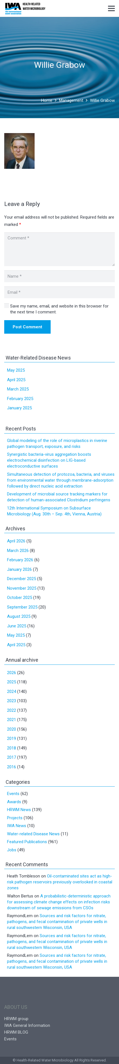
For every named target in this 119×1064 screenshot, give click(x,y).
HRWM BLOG (16, 1032)
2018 (11, 748)
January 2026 (19, 569)
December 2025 (21, 578)
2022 (11, 710)
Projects (15, 817)
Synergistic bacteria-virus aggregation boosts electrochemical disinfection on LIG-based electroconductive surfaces (49, 460)
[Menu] (111, 8)
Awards (14, 801)
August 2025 (18, 616)
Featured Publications (27, 841)
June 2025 (16, 625)
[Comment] (59, 249)
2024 (11, 691)
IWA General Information (27, 1025)
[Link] (25, 8)
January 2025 (19, 407)
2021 (11, 719)
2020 (11, 729)
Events (13, 793)
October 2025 (19, 597)
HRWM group (16, 1018)
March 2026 (18, 550)
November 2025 (21, 588)
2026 (11, 672)
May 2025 (16, 370)
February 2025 (20, 398)
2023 (11, 700)
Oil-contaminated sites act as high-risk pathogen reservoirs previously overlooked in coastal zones (59, 882)
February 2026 (20, 559)
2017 (11, 757)
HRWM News (19, 809)
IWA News (16, 825)
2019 (11, 738)
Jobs (11, 849)
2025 (11, 681)
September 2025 (22, 607)
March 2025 (18, 389)
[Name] (59, 276)
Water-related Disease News (33, 833)
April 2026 (16, 541)
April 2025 (16, 379)
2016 (11, 766)
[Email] (59, 292)
